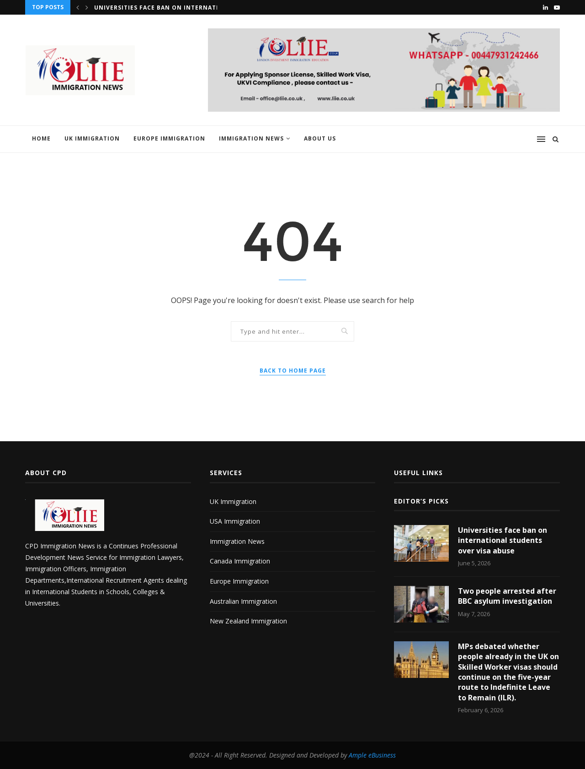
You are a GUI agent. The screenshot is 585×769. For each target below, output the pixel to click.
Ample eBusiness (372, 755)
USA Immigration (235, 521)
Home (41, 138)
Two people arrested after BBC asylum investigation (507, 596)
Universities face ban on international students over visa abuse (502, 540)
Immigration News (251, 138)
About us (320, 138)
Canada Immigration (240, 561)
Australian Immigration (243, 601)
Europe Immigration (169, 138)
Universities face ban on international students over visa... (203, 7)
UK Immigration (92, 138)
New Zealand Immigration (248, 621)
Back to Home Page (293, 370)
